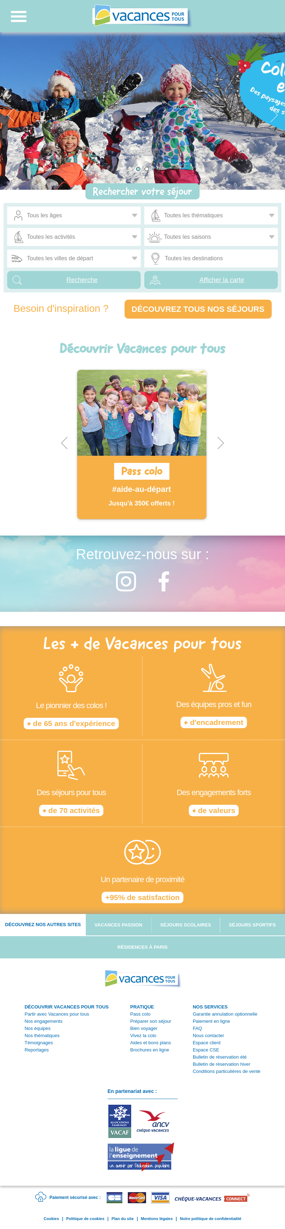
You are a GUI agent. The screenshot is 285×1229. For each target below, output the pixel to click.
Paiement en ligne (211, 1021)
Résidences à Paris (142, 947)
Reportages (36, 1050)
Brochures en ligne (149, 1050)
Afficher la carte (222, 280)
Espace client (206, 1042)
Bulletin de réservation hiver (221, 1064)
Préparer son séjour (150, 1021)
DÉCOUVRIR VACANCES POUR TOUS (66, 1007)
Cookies (51, 1218)
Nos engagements (43, 1021)
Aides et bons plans (150, 1042)
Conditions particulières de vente (227, 1071)
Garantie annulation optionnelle (225, 1014)
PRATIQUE (142, 1007)
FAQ (197, 1028)
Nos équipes (37, 1028)
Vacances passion (118, 925)
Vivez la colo (143, 1035)
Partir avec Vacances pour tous (56, 1014)
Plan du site (123, 1218)
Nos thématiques (42, 1035)
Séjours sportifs (252, 925)
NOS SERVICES (210, 1007)
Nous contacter (208, 1035)
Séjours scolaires (185, 925)
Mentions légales (157, 1218)
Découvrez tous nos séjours (198, 309)
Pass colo (140, 1014)
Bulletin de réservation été (220, 1057)
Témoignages (38, 1042)
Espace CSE (206, 1050)
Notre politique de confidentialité (210, 1218)
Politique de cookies (85, 1218)
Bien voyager (144, 1028)
